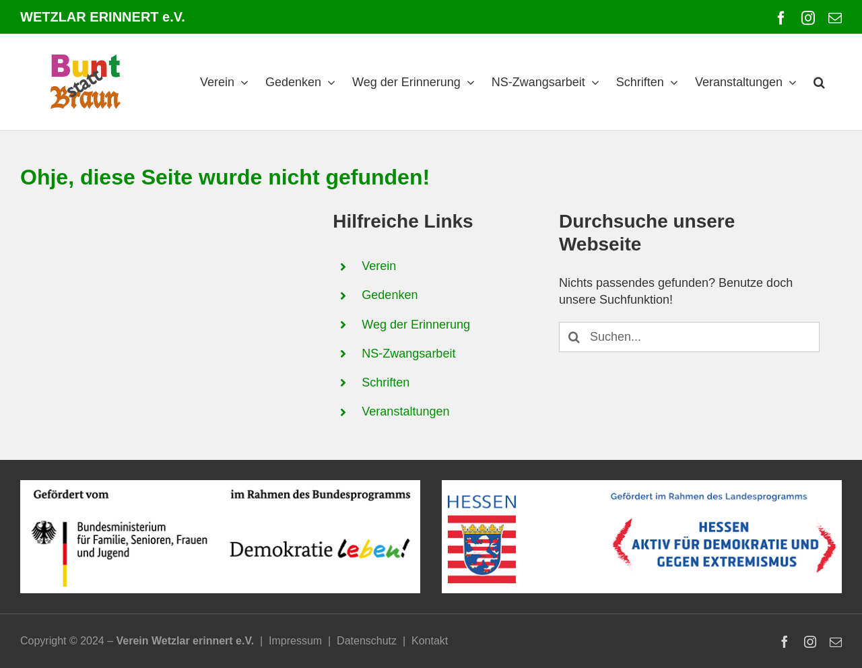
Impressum (295, 640)
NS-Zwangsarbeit (408, 353)
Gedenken (390, 295)
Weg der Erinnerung (416, 324)
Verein (379, 266)
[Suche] (574, 337)
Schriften (385, 382)
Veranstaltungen (405, 411)
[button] (819, 82)
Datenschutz (367, 640)
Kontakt (429, 640)
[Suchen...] (689, 337)
